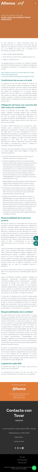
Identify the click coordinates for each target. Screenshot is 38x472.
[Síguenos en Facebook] (15, 448)
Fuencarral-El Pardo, (19, 396)
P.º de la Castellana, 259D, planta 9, (19, 394)
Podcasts (20, 437)
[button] (35, 3)
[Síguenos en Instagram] (18, 448)
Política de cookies (22, 462)
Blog (16, 437)
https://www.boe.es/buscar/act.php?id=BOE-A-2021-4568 (17, 72)
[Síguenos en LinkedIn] (22, 448)
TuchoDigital (23, 468)
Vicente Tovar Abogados (8, 15)
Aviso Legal (22, 457)
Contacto (21, 441)
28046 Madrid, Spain (19, 398)
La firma (16, 441)
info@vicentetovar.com (15, 433)
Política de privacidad (22, 460)
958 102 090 (25, 433)
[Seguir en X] (20, 448)
